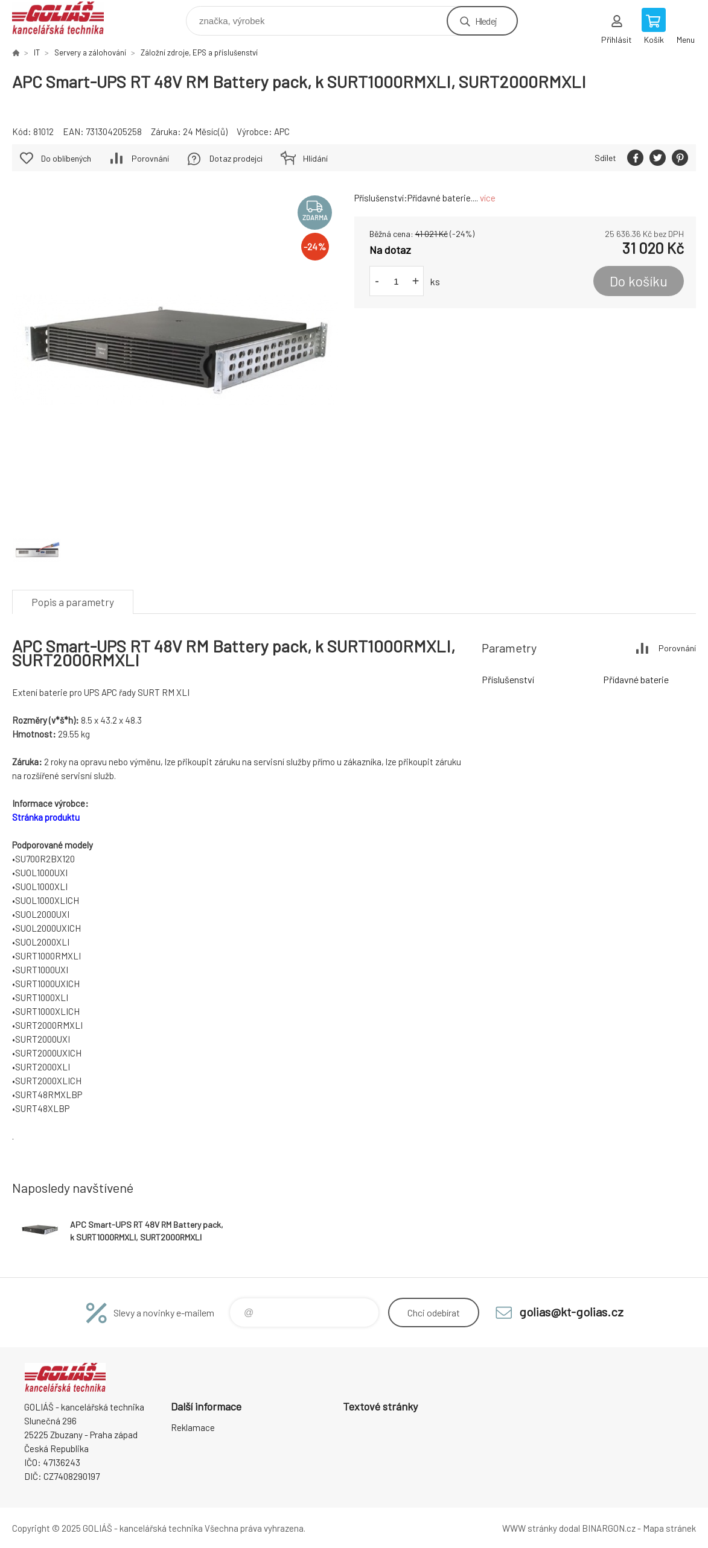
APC (282, 131)
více (488, 197)
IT (37, 52)
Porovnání (150, 158)
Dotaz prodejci (236, 158)
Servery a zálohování (90, 52)
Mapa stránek (669, 1528)
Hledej (486, 21)
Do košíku (639, 281)
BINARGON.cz (609, 1528)
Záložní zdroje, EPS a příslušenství (199, 52)
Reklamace (193, 1427)
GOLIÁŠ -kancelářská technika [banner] (65, 18)
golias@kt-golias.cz (571, 1311)
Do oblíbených (66, 158)
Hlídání (315, 158)
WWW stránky (529, 1528)
